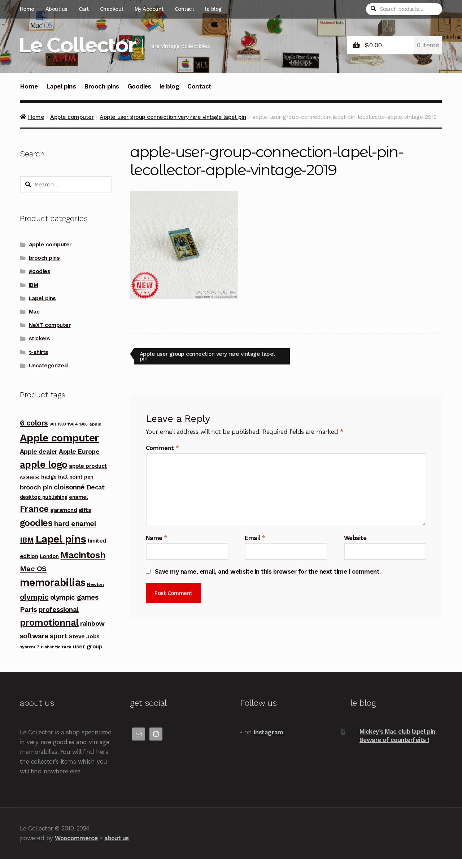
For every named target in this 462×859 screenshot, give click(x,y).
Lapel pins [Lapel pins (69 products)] (60, 539)
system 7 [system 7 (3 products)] (29, 646)
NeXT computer (50, 325)
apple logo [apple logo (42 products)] (43, 464)
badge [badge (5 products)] (49, 477)
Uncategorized (48, 365)
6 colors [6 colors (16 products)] (34, 423)
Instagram (268, 732)
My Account (149, 9)
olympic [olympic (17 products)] (34, 596)
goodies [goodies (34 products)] (36, 523)
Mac (34, 311)
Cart (84, 9)
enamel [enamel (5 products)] (78, 497)
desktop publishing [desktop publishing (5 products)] (43, 497)
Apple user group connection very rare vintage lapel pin (173, 116)
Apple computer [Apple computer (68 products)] (59, 438)
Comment (162, 448)
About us (56, 9)
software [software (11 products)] (34, 636)
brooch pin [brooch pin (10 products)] (36, 487)
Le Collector (77, 45)
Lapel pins (61, 86)
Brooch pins (101, 86)
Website (355, 537)
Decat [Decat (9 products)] (96, 487)
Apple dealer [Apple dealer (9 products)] (38, 451)
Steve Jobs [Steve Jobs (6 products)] (84, 636)
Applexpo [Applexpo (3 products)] (30, 477)
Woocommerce (76, 838)
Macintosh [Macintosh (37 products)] (82, 554)
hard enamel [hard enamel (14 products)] (75, 523)
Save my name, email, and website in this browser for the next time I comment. (268, 571)
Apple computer (71, 116)
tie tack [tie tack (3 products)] (63, 646)
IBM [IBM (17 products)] (27, 539)
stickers (39, 338)
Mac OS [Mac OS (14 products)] (33, 568)
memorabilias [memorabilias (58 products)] (53, 582)
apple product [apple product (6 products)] (88, 465)
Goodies (139, 86)
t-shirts (38, 352)
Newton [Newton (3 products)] (95, 584)
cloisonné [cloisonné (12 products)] (69, 487)
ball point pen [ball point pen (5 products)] (75, 477)
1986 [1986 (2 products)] (83, 424)
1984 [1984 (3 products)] (72, 424)
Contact (184, 9)
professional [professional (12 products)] (59, 609)
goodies (40, 271)
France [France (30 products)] (34, 509)
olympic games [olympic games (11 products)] (74, 597)
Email (255, 537)
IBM (33, 285)
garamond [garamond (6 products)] (63, 509)
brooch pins (44, 258)
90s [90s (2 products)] (52, 424)
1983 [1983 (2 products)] (62, 424)
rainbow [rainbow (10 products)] (92, 623)
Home (27, 9)
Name (156, 537)
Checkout (111, 9)
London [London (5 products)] (49, 556)
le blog (213, 9)
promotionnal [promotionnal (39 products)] (49, 622)
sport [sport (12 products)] (58, 636)
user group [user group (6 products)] (87, 646)
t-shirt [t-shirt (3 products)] (47, 646)
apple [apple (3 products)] (95, 424)
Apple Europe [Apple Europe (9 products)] (79, 451)
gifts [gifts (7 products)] (85, 509)
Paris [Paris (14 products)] (28, 609)
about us (116, 838)
